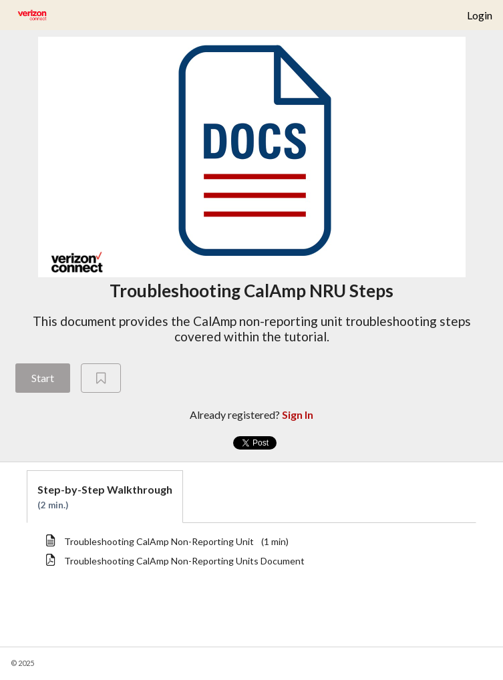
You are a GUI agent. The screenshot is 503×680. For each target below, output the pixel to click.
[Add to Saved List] (101, 378)
